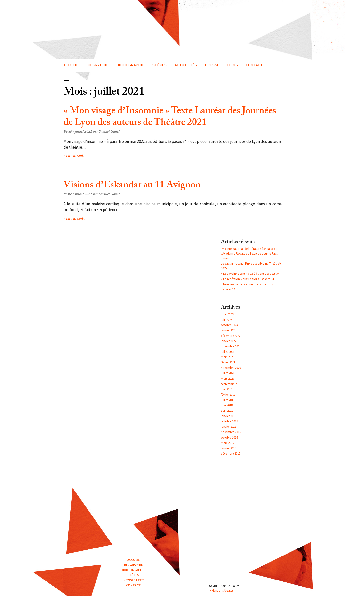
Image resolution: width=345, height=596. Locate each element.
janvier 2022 (228, 341)
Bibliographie (130, 65)
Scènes (159, 65)
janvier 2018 (228, 416)
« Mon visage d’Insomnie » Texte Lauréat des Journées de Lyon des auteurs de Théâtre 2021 (170, 118)
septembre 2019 (231, 384)
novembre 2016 (231, 432)
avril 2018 (227, 411)
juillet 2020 (227, 373)
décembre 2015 (230, 453)
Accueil (70, 65)
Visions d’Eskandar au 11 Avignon (132, 186)
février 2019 (228, 395)
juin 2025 (226, 320)
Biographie (97, 65)
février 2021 (228, 362)
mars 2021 (227, 357)
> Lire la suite (74, 155)
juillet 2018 (227, 400)
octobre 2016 (229, 437)
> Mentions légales (221, 590)
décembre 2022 (230, 336)
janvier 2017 (228, 427)
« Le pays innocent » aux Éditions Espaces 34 (250, 274)
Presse (212, 65)
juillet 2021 (227, 352)
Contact (254, 65)
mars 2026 (227, 314)
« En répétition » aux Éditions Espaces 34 (247, 279)
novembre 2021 (231, 346)
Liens (232, 65)
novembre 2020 (231, 368)
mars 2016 (227, 443)
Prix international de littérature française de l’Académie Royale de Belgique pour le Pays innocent (249, 253)
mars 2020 (227, 379)
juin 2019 (226, 389)
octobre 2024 (229, 325)
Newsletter (133, 580)
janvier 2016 (228, 448)
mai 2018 (227, 405)
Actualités (186, 65)
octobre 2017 (229, 421)
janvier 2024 (228, 330)
